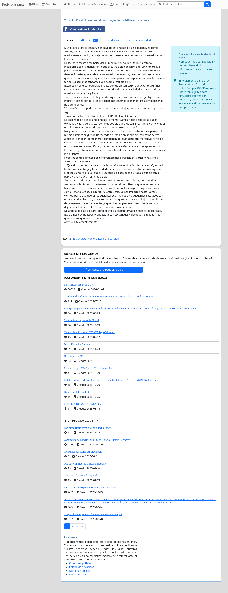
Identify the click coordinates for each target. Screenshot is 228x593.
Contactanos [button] (145, 4)
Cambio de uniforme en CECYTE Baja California (89, 332)
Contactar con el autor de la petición (96, 238)
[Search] (180, 4)
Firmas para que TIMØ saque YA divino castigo (88, 368)
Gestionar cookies (79, 570)
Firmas (89, 40)
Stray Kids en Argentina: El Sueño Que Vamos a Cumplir (93, 514)
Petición (70, 40)
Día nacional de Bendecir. (77, 392)
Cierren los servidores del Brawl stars (83, 451)
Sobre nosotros (78, 574)
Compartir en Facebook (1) (83, 29)
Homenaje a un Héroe (75, 356)
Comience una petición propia (103, 269)
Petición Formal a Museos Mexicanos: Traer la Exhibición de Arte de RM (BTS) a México (110, 380)
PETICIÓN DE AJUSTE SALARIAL (83, 404)
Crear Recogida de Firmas (59, 4)
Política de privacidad (138, 40)
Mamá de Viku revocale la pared (80, 475)
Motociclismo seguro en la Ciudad (81, 320)
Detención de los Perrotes (77, 344)
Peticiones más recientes (93, 4)
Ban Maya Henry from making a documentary (87, 427)
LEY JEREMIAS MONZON (78, 284)
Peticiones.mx (13, 4)
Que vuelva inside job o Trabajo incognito (85, 463)
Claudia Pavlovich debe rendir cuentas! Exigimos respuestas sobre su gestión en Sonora (108, 296)
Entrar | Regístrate (122, 4)
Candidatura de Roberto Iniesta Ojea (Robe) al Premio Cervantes (97, 439)
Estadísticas (111, 40)
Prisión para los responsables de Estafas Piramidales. (90, 487)
